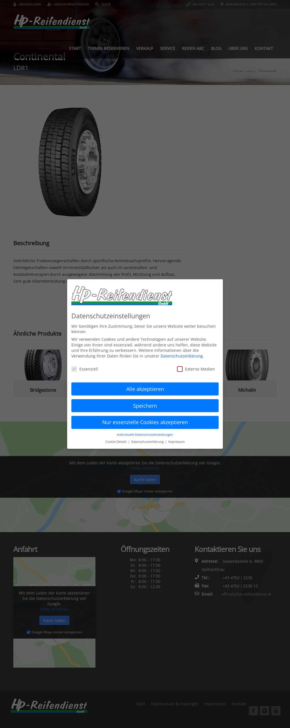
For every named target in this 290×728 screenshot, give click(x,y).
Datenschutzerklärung (182, 352)
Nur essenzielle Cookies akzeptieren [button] (145, 418)
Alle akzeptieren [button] (145, 385)
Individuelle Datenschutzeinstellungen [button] (145, 431)
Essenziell (84, 365)
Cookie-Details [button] (116, 438)
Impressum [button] (176, 438)
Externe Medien (196, 365)
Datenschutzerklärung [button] (148, 438)
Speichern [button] (145, 402)
